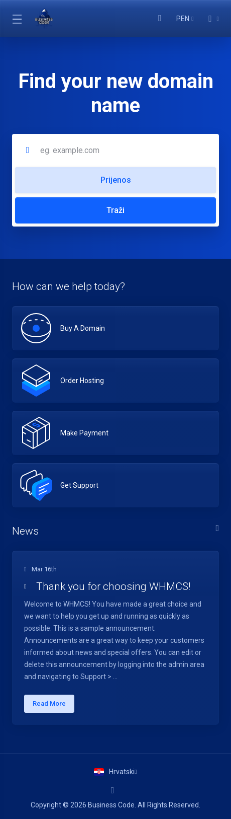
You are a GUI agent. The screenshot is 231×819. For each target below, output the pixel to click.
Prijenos (115, 180)
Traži (115, 210)
